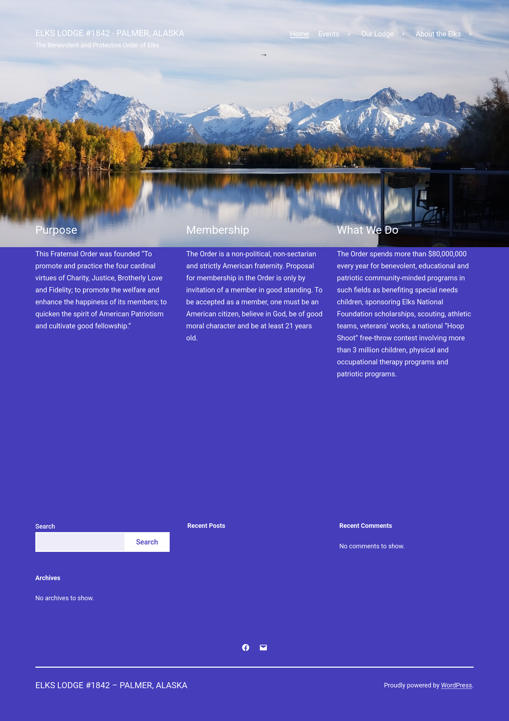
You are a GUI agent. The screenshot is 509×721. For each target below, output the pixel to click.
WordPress (456, 685)
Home (299, 34)
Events (328, 34)
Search (45, 526)
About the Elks (438, 34)
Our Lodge (377, 34)
